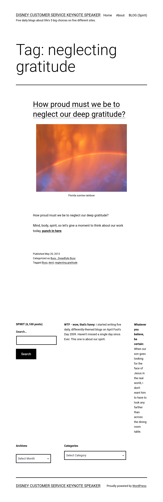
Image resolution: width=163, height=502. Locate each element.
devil (51, 262)
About (120, 15)
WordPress (139, 486)
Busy (44, 262)
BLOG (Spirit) (138, 15)
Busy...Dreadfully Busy (62, 258)
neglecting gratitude (66, 262)
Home (107, 15)
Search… (21, 331)
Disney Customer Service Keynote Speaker (58, 15)
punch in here (51, 231)
